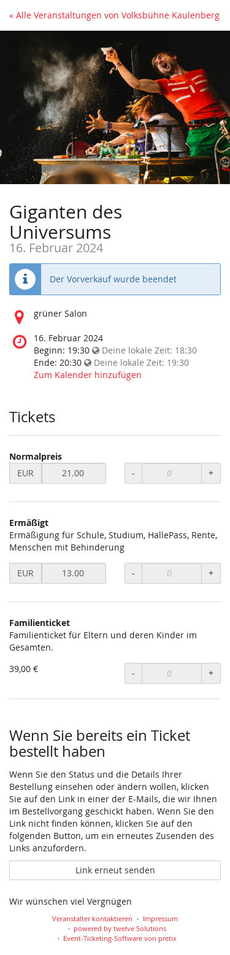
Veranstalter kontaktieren (92, 918)
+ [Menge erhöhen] (211, 473)
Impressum (160, 918)
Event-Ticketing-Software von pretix (120, 938)
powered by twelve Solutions (120, 928)
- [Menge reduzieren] (133, 473)
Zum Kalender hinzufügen (88, 375)
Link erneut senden (115, 870)
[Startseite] (115, 107)
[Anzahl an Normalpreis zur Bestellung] (171, 473)
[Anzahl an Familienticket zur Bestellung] (171, 673)
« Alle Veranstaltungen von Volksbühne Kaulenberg (114, 15)
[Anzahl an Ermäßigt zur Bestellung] (171, 573)
